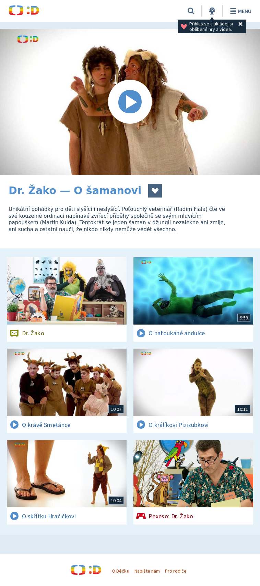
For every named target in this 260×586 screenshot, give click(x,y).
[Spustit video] (130, 102)
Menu (239, 11)
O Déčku (120, 571)
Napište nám (147, 571)
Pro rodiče (176, 571)
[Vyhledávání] (191, 11)
